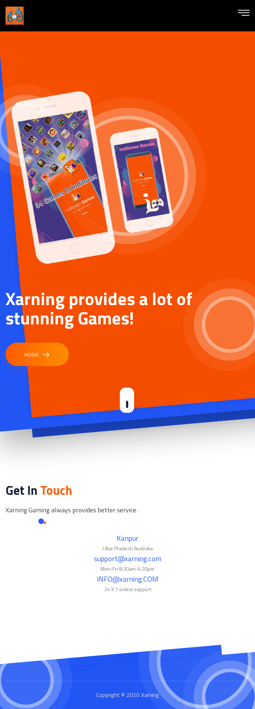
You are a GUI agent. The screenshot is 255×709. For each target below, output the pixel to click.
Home (37, 355)
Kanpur (127, 538)
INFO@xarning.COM (127, 579)
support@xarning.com (127, 558)
